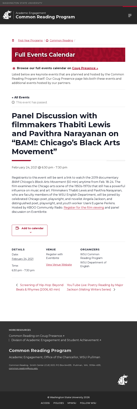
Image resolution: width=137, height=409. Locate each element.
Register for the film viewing (84, 207)
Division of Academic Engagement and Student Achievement (55, 340)
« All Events (20, 97)
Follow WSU (88, 403)
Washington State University (22, 3)
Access (45, 403)
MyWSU (72, 403)
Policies (59, 403)
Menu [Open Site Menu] (130, 15)
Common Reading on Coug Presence (35, 336)
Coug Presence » (85, 68)
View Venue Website (59, 264)
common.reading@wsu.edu (23, 368)
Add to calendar (33, 228)
